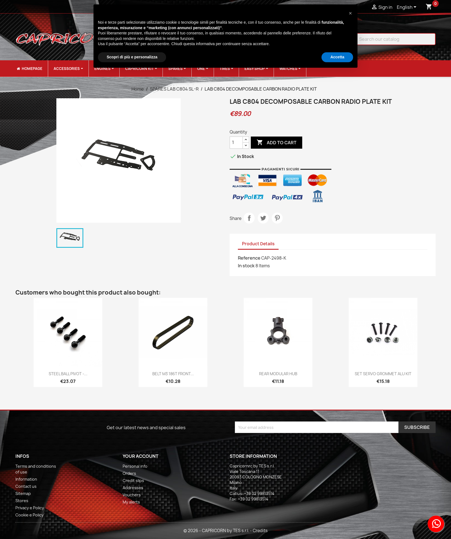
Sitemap (23, 493)
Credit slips (133, 480)
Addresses (133, 487)
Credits (260, 530)
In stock (246, 265)
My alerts (131, 502)
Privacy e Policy (29, 507)
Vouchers (132, 494)
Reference (249, 258)
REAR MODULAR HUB (278, 373)
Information (26, 479)
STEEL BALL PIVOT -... (68, 373)
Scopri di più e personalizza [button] (132, 57)
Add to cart (276, 142)
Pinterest (277, 218)
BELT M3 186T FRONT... (173, 373)
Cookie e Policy (29, 515)
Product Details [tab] (258, 244)
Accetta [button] (337, 57)
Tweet (263, 218)
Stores (21, 500)
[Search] (392, 39)
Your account (140, 456)
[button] (350, 13)
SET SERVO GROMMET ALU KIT (383, 373)
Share (249, 218)
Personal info (135, 466)
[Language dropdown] (407, 7)
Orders (129, 473)
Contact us (26, 486)
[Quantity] (236, 143)
